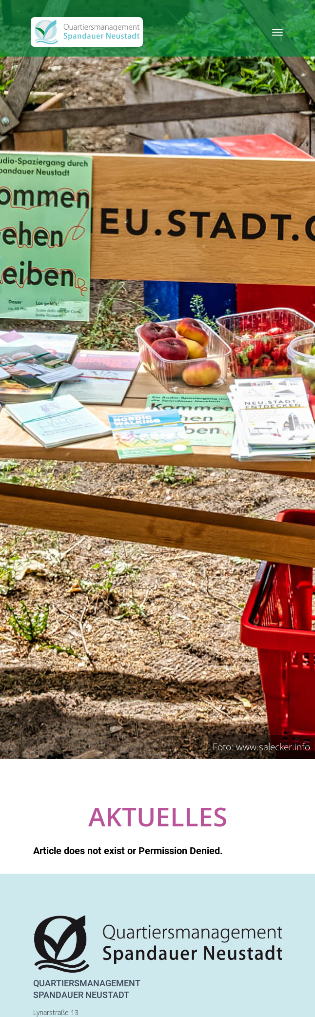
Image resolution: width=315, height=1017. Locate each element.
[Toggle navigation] (277, 32)
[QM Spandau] (87, 32)
